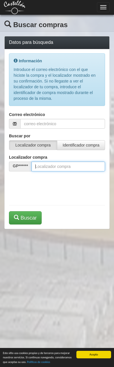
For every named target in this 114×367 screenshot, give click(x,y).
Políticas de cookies (38, 362)
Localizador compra (28, 157)
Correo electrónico (27, 114)
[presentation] (53, 187)
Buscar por (19, 136)
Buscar (25, 218)
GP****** (20, 166)
